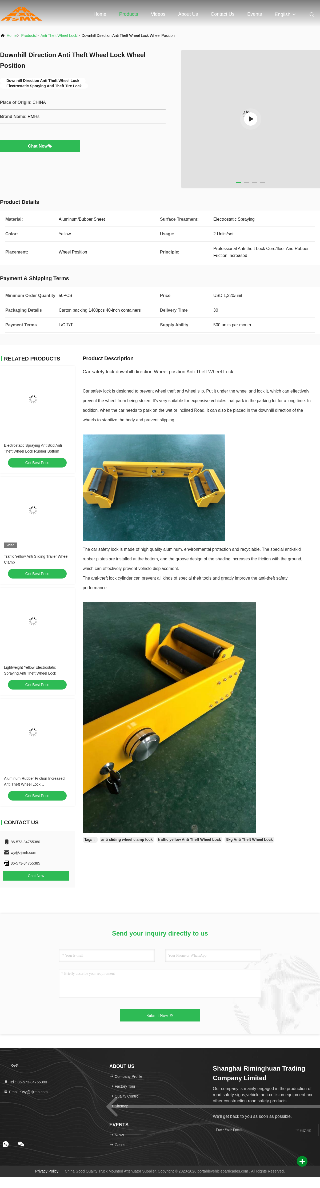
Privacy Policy (46, 1171)
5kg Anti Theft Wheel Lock (249, 839)
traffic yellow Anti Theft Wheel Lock (189, 839)
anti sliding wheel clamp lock (127, 839)
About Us (188, 14)
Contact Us (222, 14)
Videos (158, 14)
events (254, 14)
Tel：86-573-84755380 (25, 1082)
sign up (303, 1130)
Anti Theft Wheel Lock (59, 35)
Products (128, 14)
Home (100, 14)
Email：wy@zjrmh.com (26, 1092)
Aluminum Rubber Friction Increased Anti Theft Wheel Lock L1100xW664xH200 (34, 784)
